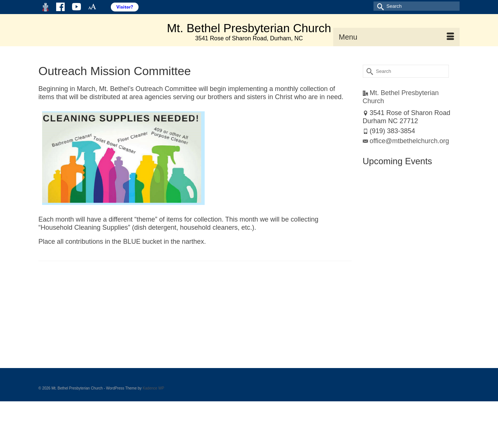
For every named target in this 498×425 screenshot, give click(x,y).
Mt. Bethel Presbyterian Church (249, 28)
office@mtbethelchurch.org (406, 141)
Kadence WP (153, 388)
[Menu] (396, 37)
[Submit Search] (379, 6)
